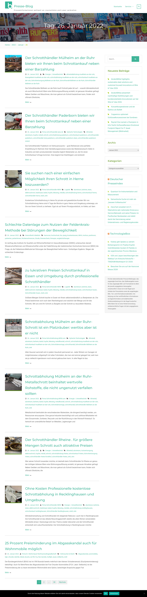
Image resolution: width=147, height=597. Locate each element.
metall (40, 134)
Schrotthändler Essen (32, 292)
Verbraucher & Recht (67, 553)
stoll (65, 556)
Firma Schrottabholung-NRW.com (54, 338)
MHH (80, 235)
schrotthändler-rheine (59, 456)
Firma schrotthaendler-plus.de (52, 131)
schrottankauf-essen (89, 289)
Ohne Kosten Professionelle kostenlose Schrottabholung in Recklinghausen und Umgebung (59, 494)
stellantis (60, 556)
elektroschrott (30, 192)
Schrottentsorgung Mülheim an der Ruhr (45, 80)
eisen (89, 189)
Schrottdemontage (57, 344)
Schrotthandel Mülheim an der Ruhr (72, 80)
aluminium (28, 134)
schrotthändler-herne (32, 195)
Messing (56, 192)
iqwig (65, 235)
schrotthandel (70, 344)
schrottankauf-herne (89, 192)
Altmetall (89, 131)
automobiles (93, 553)
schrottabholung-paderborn (59, 134)
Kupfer (35, 134)
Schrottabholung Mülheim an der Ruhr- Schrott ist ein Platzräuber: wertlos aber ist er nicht (61, 327)
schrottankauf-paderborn (78, 134)
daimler (16, 556)
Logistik (67, 189)
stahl (42, 195)
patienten (8, 238)
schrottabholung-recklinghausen (81, 507)
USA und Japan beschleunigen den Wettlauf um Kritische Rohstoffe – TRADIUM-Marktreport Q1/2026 (123, 258)
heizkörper (39, 192)
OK (106, 593)
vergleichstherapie (63, 238)
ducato (27, 556)
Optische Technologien (74, 131)
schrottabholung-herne (73, 192)
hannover (47, 235)
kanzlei (43, 556)
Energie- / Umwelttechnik (54, 74)
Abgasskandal (83, 553)
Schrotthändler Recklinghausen (58, 511)
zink (46, 195)
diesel (22, 556)
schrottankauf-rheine (76, 453)
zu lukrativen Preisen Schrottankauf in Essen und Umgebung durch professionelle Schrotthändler (62, 275)
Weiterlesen (114, 593)
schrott (45, 134)
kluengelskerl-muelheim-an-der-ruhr (37, 77)
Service (128, 6)
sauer (55, 556)
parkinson (92, 235)
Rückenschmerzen (28, 238)
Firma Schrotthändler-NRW (51, 189)
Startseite (118, 6)
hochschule (55, 235)
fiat (39, 556)
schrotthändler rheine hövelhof (40, 456)
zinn (72, 456)
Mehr (27, 102)
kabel (45, 192)
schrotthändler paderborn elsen (66, 137)
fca (36, 556)
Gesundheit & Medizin (32, 235)
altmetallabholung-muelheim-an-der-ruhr (80, 74)
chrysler (11, 556)
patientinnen (16, 238)
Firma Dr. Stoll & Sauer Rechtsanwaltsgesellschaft (39, 553)
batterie (84, 189)
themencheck (45, 238)
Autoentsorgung (87, 450)
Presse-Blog (23, 6)
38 (54, 582)
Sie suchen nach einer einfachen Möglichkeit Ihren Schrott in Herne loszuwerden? (54, 178)
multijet (49, 556)
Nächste (62, 582)
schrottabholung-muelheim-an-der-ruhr (63, 77)
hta (61, 235)
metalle (62, 192)
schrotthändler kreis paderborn (44, 137)
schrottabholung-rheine (60, 453)
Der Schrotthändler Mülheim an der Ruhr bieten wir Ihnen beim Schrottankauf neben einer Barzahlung (62, 63)
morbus (85, 235)
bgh (6, 556)
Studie (37, 238)
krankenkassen (72, 235)
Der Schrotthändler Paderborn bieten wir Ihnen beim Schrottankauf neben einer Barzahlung (60, 120)
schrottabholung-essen (73, 289)
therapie (53, 238)
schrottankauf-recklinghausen (35, 511)
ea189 (32, 556)
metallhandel (59, 341)
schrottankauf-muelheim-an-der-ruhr (38, 344)
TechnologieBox (120, 233)
